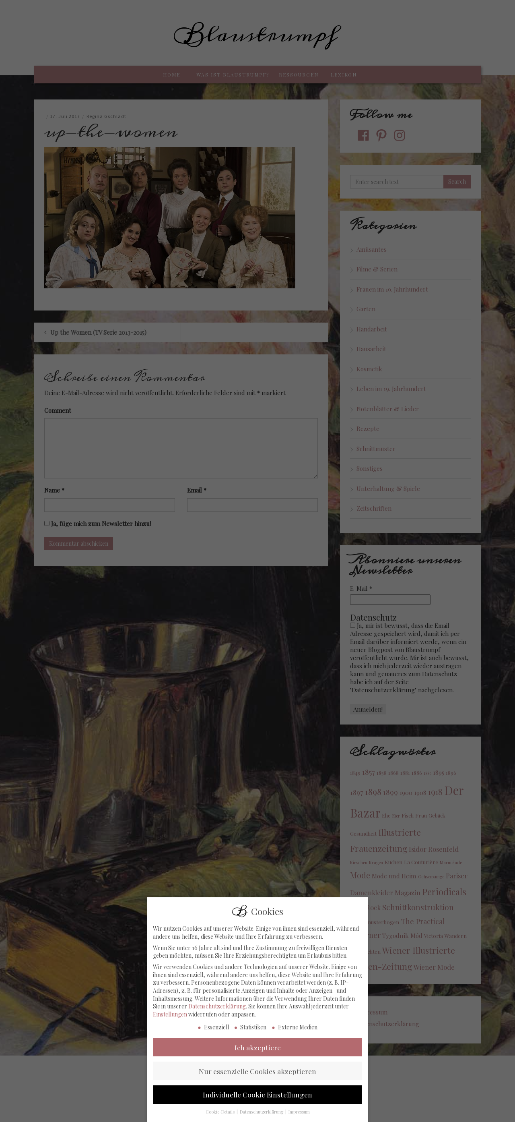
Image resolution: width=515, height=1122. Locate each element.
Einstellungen (170, 1024)
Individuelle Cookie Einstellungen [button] (257, 1105)
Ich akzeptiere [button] (258, 1057)
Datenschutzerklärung (217, 1017)
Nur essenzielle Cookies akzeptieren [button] (257, 1081)
